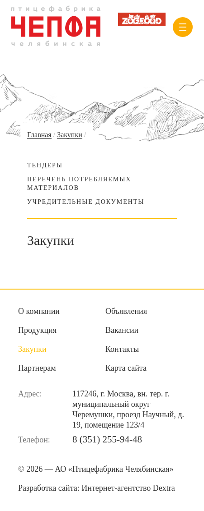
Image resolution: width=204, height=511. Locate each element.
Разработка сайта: (96, 488)
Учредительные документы (85, 201)
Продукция (37, 330)
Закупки (69, 134)
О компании (39, 311)
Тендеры (45, 165)
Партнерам (37, 368)
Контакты (122, 349)
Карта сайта (126, 368)
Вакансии (121, 330)
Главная (39, 134)
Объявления (126, 311)
